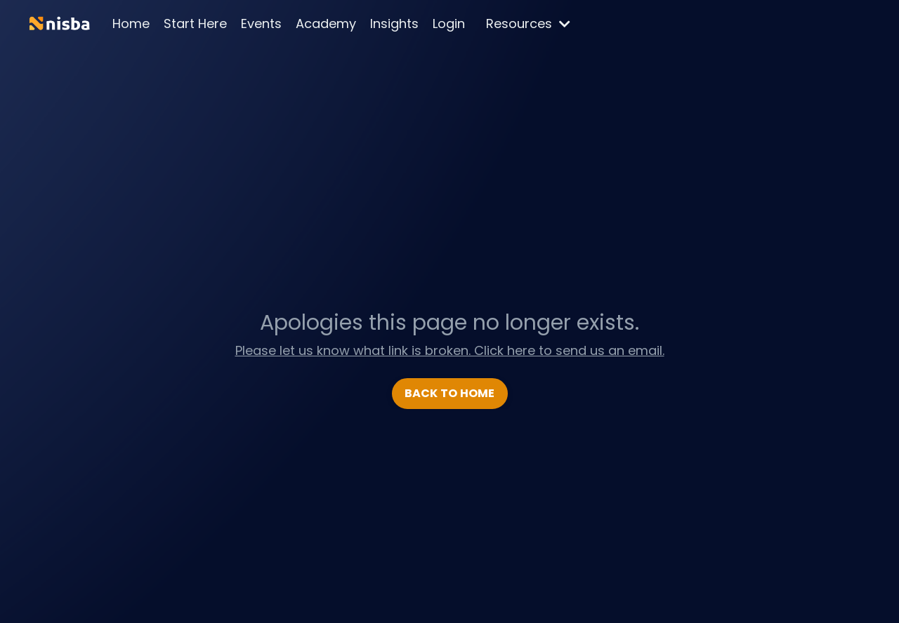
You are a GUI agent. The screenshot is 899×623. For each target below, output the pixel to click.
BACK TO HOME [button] (450, 393)
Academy (326, 23)
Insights (394, 23)
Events (261, 23)
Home (131, 23)
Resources (528, 23)
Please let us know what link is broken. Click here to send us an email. (449, 350)
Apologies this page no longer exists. (449, 322)
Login (449, 23)
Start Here (195, 23)
